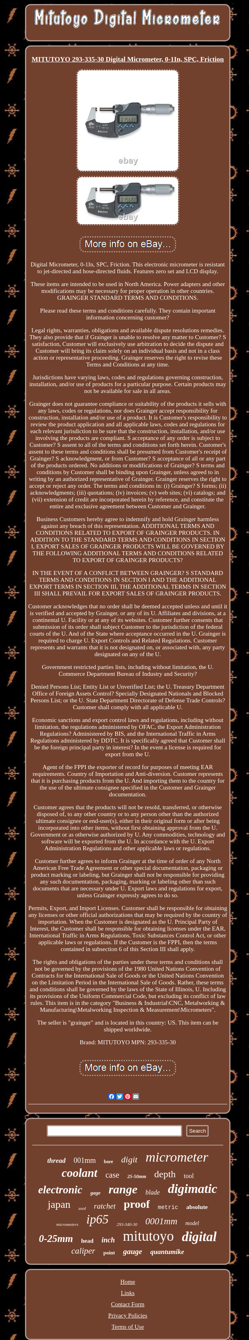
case (112, 1174)
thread (56, 1160)
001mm (85, 1160)
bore (108, 1161)
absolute (197, 1207)
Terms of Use (128, 1327)
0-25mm (56, 1238)
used (82, 1208)
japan (59, 1204)
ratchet (105, 1206)
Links (128, 1293)
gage (95, 1193)
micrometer (176, 1157)
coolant (80, 1172)
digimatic (193, 1188)
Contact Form (128, 1304)
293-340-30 (126, 1224)
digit (129, 1159)
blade (152, 1192)
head (87, 1241)
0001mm (161, 1221)
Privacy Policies (127, 1315)
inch (108, 1240)
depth (165, 1174)
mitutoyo (148, 1236)
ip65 (97, 1219)
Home (127, 1282)
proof (137, 1204)
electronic (60, 1190)
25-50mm (136, 1176)
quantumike (167, 1252)
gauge (132, 1251)
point (109, 1253)
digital (199, 1237)
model (192, 1223)
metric (168, 1207)
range (122, 1189)
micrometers (67, 1224)
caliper (83, 1251)
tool (189, 1175)
